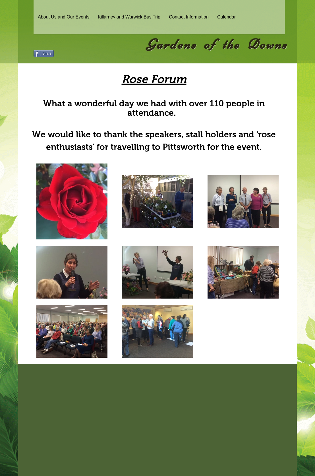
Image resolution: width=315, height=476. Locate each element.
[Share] (44, 53)
